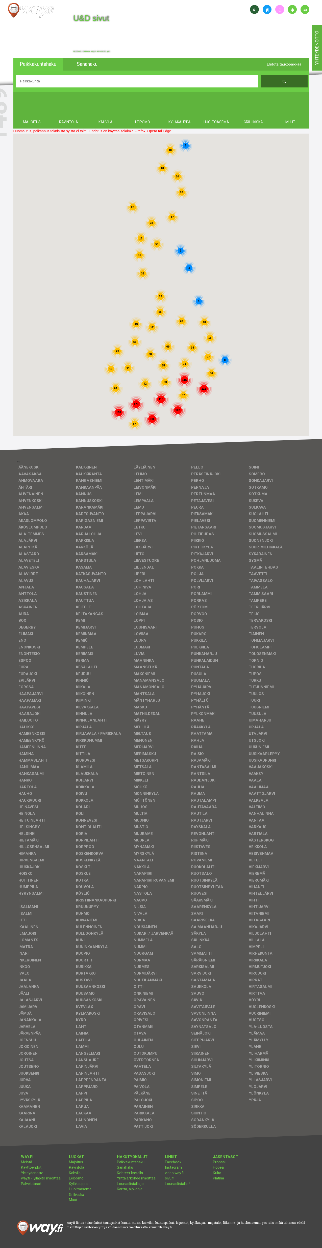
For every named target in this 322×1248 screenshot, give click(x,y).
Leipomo (76, 1178)
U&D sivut (91, 18)
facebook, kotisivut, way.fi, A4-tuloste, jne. (91, 51)
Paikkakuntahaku (130, 1162)
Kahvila (75, 1173)
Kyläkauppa (78, 1183)
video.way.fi (174, 1173)
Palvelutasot (31, 1183)
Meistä (26, 1162)
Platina (218, 1178)
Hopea (218, 1167)
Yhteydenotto (32, 1173)
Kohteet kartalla (130, 1173)
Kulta (217, 1173)
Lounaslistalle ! (177, 1183)
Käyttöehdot (31, 1167)
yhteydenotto (316, 48)
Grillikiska (76, 1194)
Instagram (173, 1167)
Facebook (173, 1162)
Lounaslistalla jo (130, 1183)
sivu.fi (169, 1178)
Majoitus (76, 1162)
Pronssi (219, 1162)
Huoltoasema (80, 1189)
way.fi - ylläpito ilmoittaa (41, 1178)
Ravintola (76, 1167)
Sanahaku (125, 1167)
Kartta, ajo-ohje (129, 1189)
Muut (73, 1200)
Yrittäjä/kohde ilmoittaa (136, 1178)
